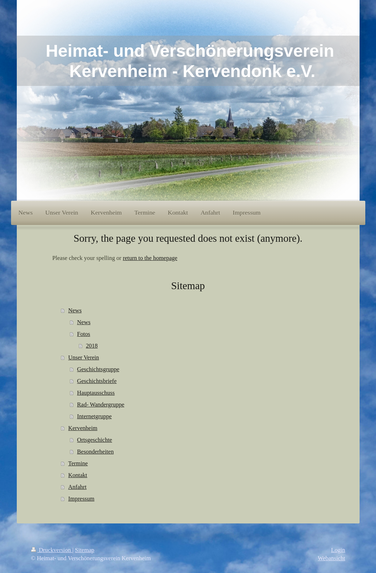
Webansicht (331, 558)
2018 (92, 345)
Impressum (81, 498)
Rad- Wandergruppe (100, 404)
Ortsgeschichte (94, 439)
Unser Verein (83, 357)
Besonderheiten (95, 451)
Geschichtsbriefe (97, 381)
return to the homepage (150, 258)
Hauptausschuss (96, 392)
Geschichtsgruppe (98, 369)
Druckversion (51, 550)
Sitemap (84, 550)
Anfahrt (77, 487)
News (75, 310)
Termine (78, 463)
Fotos (83, 334)
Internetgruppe (94, 416)
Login (338, 550)
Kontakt (77, 475)
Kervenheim (82, 428)
